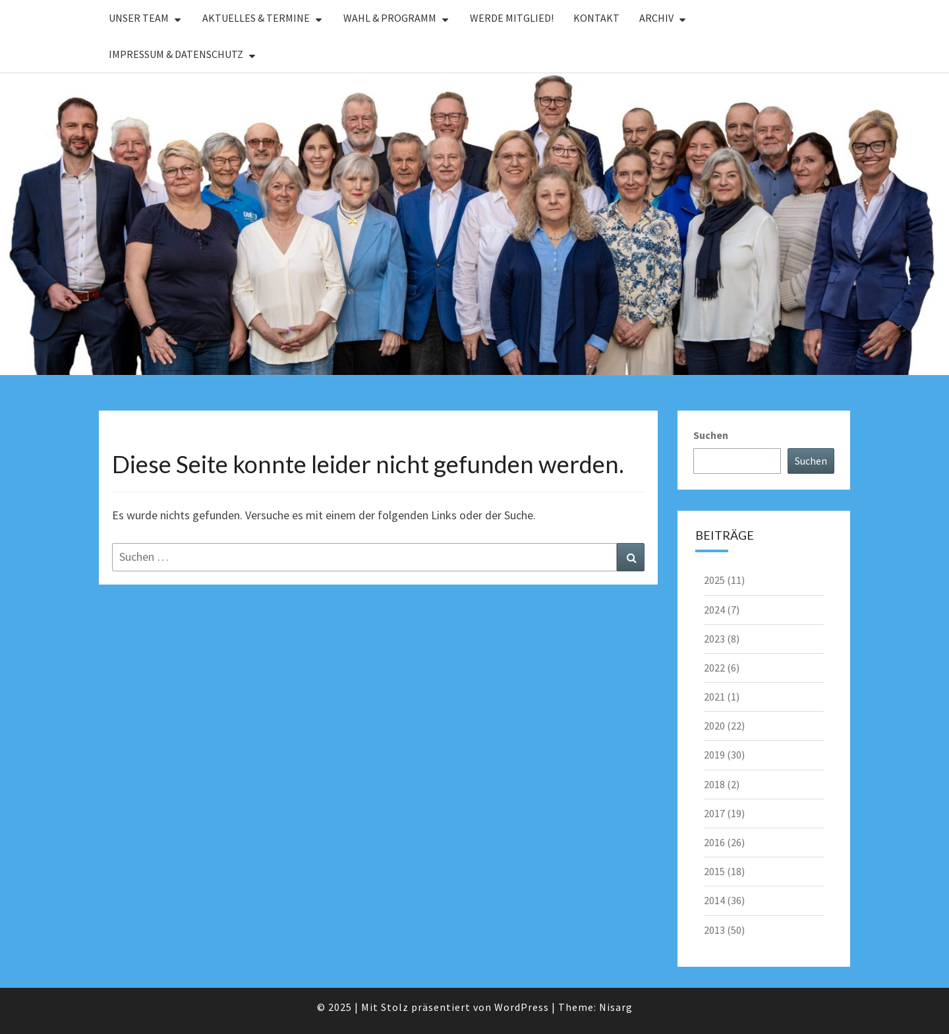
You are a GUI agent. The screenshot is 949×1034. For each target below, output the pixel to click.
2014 (714, 900)
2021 (714, 696)
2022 (714, 667)
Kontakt (596, 17)
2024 (714, 609)
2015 (714, 871)
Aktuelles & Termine (256, 17)
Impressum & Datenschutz (176, 54)
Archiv (656, 17)
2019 (714, 754)
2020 (714, 725)
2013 (714, 929)
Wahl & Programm (389, 17)
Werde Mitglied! (512, 17)
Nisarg (616, 1007)
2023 (714, 638)
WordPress (521, 1007)
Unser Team (139, 17)
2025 (714, 580)
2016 (714, 842)
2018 (714, 784)
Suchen (710, 435)
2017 (714, 813)
